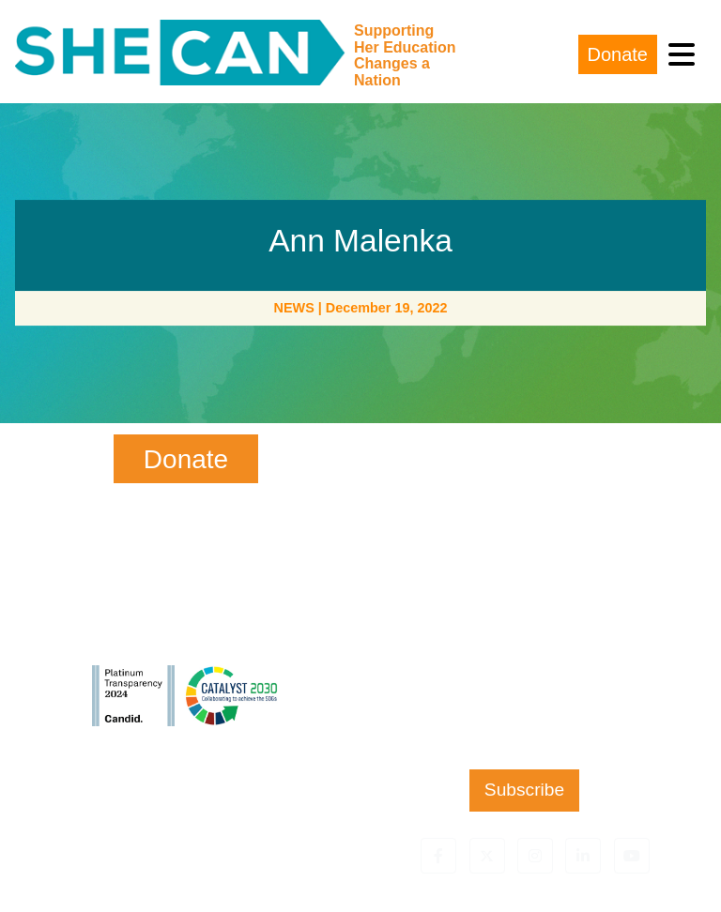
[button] (438, 856)
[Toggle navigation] (681, 55)
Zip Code (524, 692)
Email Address (524, 615)
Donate (618, 54)
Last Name (524, 538)
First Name (524, 462)
